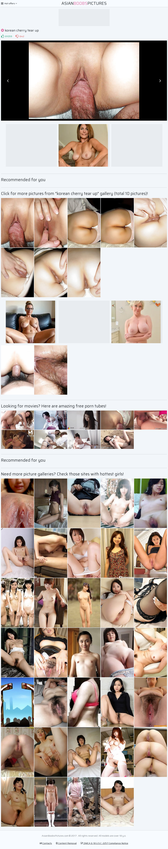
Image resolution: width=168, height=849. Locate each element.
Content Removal (66, 843)
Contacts (46, 843)
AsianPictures (84, 3)
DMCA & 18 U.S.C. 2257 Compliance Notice (104, 843)
